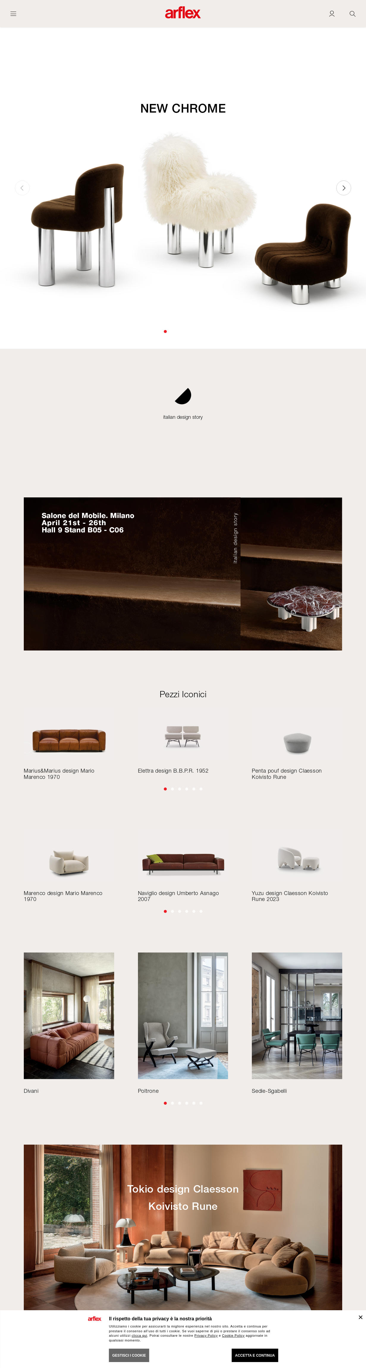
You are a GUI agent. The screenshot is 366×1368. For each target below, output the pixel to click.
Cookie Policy (233, 1335)
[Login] (332, 13)
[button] (165, 331)
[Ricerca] (353, 13)
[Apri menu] (13, 13)
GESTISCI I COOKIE (129, 1355)
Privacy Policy (206, 1335)
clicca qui (139, 1335)
